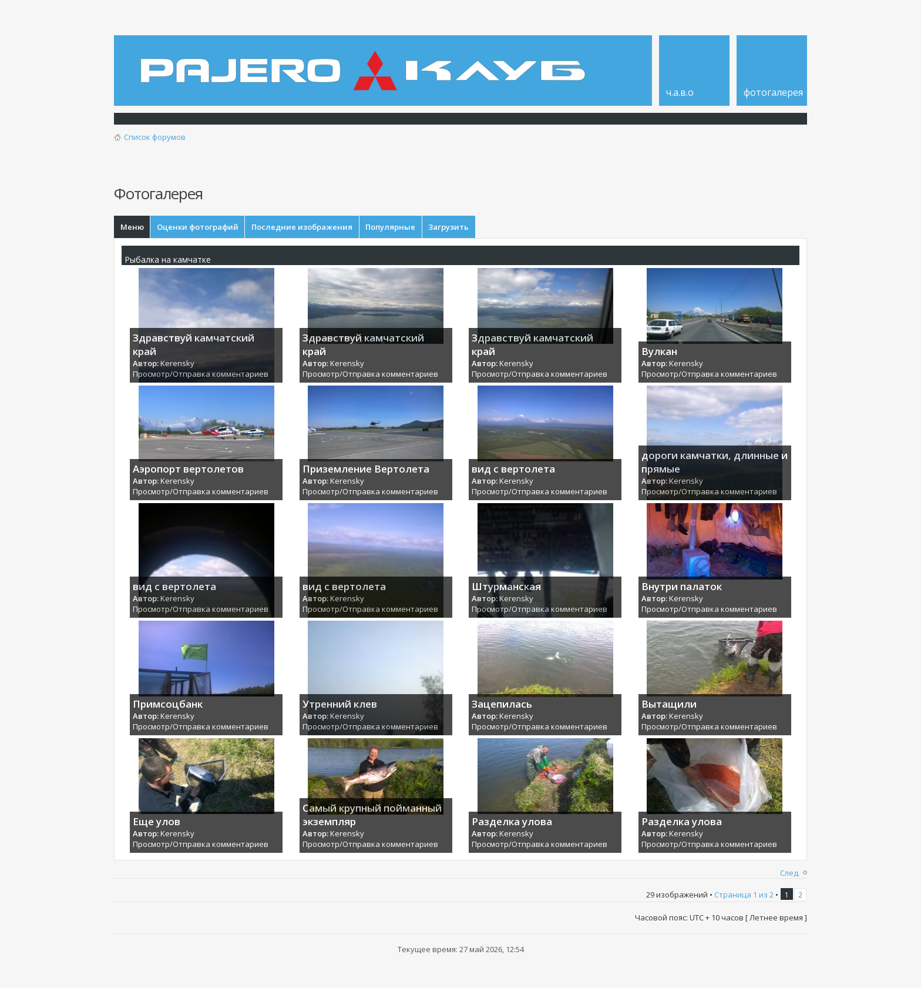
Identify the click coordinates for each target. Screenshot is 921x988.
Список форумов (155, 137)
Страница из (744, 897)
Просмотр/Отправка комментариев (200, 376)
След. (790, 875)
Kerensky (177, 365)
